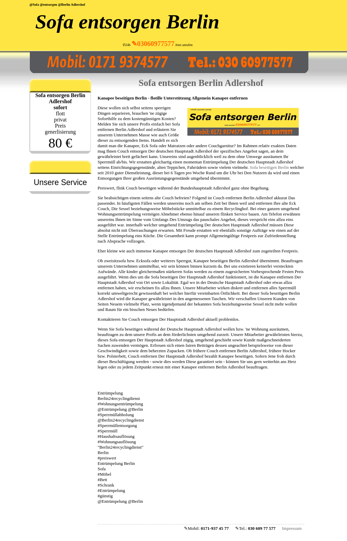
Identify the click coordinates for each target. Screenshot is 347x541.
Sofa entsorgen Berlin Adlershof (201, 83)
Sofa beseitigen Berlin (269, 167)
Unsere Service (60, 182)
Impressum (292, 528)
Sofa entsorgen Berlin (127, 21)
